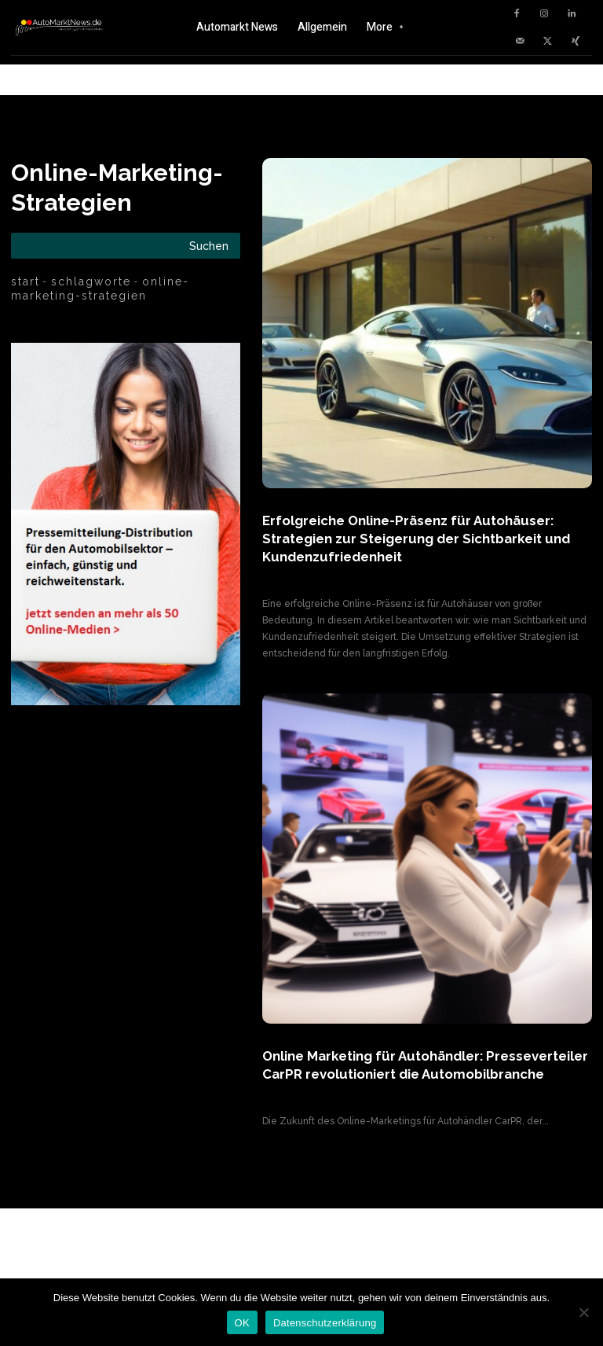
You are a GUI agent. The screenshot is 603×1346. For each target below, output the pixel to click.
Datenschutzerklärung (324, 1323)
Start (25, 281)
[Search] (208, 246)
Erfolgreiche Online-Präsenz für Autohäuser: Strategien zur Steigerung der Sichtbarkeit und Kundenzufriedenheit (413, 537)
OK (242, 1323)
